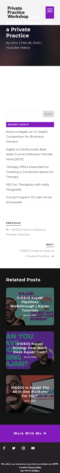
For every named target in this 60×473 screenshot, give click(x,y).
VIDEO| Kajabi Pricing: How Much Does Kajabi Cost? (30, 348)
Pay (22, 471)
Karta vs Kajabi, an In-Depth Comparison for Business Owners (27, 136)
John (14, 43)
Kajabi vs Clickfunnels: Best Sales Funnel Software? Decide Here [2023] (29, 154)
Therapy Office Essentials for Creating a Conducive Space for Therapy (30, 172)
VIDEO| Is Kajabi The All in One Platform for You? (30, 392)
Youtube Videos (18, 47)
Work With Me (30, 433)
